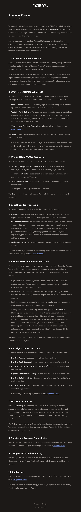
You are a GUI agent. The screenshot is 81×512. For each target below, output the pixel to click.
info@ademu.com (36, 254)
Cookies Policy (17, 129)
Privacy (36, 504)
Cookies (44, 504)
